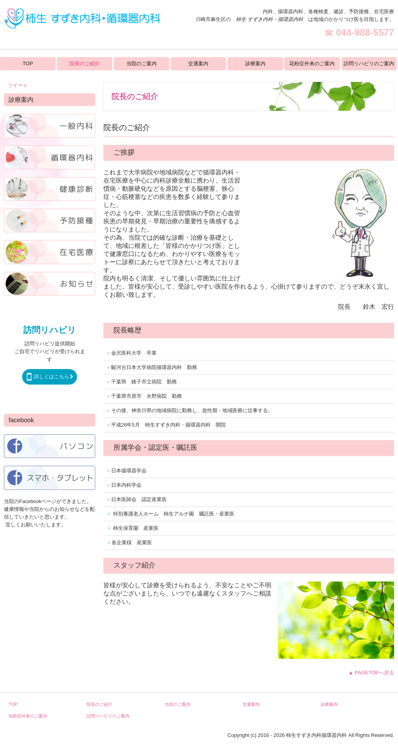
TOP (28, 63)
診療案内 (255, 63)
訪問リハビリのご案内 (369, 63)
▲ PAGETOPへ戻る (371, 673)
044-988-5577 (365, 32)
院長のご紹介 (85, 63)
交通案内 (198, 63)
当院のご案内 (141, 63)
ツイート (18, 85)
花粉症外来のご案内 (312, 63)
